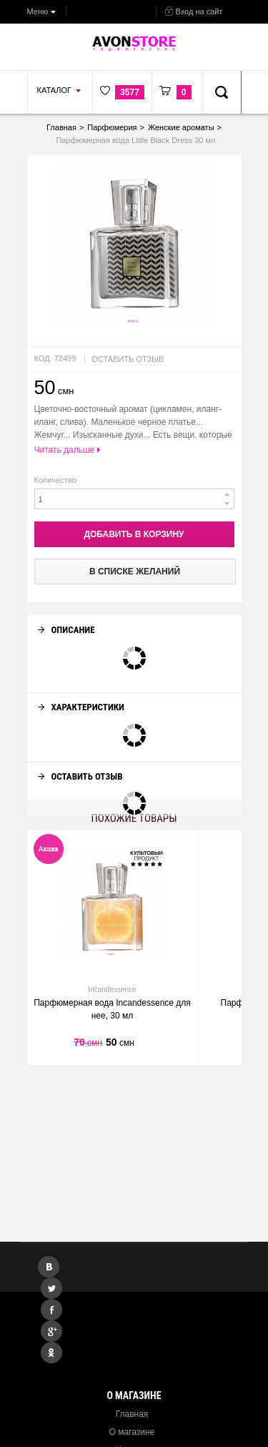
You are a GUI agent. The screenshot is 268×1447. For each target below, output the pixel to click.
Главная (132, 1414)
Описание (66, 617)
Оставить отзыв (127, 359)
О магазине (132, 1432)
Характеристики (81, 694)
